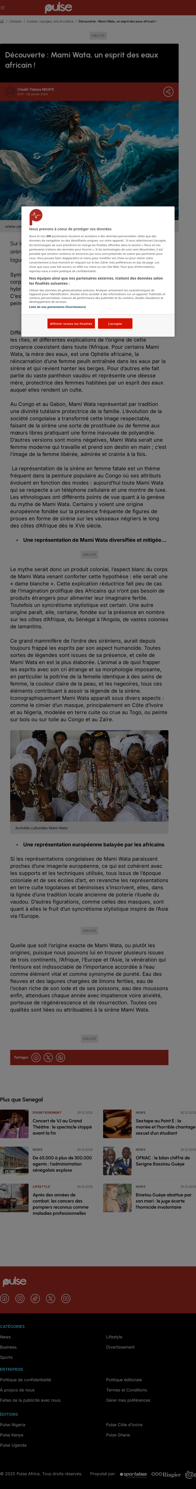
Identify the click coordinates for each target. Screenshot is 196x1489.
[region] (98, 271)
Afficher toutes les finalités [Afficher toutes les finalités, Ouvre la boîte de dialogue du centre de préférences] (71, 323)
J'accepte (115, 323)
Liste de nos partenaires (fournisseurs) (57, 307)
